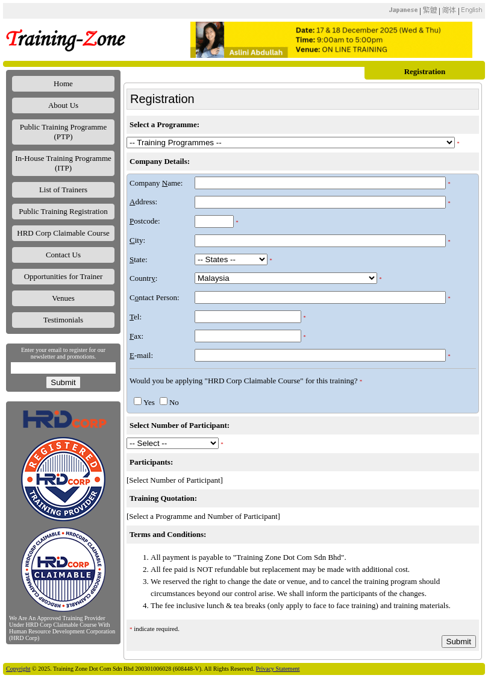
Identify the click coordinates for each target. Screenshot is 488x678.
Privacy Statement (278, 668)
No (174, 402)
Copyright (18, 668)
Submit (63, 382)
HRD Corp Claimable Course (63, 232)
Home (63, 83)
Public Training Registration (63, 211)
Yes (149, 402)
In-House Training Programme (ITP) (63, 163)
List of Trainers (63, 189)
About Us (63, 105)
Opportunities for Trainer (63, 276)
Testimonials (63, 319)
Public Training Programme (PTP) (63, 131)
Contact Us (63, 254)
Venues (63, 298)
